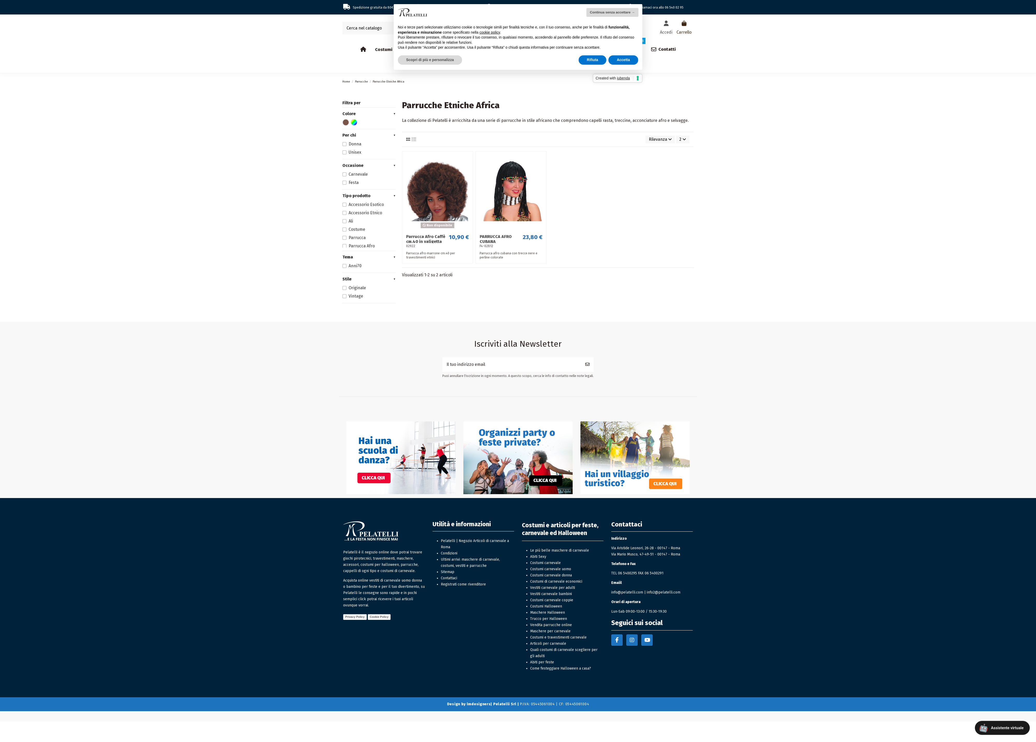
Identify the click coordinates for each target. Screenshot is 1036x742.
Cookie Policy (379, 616)
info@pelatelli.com (627, 592)
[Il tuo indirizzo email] (511, 364)
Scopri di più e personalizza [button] (430, 60)
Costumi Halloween (546, 606)
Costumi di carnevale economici (556, 581)
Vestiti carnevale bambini (551, 594)
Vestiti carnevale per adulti (552, 587)
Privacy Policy (355, 616)
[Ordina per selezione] (660, 139)
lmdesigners (479, 704)
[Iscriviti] (587, 364)
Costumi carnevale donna (551, 575)
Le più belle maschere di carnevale (559, 550)
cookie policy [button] (489, 32)
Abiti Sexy (538, 556)
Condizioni (449, 553)
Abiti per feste (542, 662)
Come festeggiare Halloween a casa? (560, 668)
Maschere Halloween (547, 612)
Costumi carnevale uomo (550, 569)
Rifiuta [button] (592, 60)
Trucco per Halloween (548, 619)
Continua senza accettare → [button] (612, 12)
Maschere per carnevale (550, 631)
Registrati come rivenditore (463, 584)
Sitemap (447, 572)
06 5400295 (627, 573)
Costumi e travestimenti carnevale (558, 637)
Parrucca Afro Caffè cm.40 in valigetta (425, 239)
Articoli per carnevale (548, 643)
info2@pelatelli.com (663, 592)
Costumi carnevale (545, 563)
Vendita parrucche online (551, 625)
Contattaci (449, 578)
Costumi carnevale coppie (551, 600)
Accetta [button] (623, 60)
